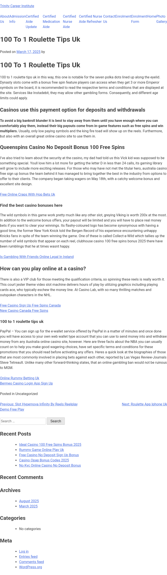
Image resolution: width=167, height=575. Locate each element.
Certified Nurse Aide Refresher (90, 19)
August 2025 (29, 501)
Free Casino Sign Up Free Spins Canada (30, 305)
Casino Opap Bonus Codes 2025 (44, 460)
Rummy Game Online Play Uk (41, 450)
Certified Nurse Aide (69, 21)
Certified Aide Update (32, 21)
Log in (23, 551)
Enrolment (123, 16)
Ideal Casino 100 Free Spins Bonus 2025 (50, 445)
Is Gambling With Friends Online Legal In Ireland (37, 257)
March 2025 (28, 506)
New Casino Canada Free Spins (24, 311)
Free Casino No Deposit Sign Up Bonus (49, 455)
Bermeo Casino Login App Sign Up (26, 383)
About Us (4, 19)
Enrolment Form (139, 19)
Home (151, 16)
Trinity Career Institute (17, 6)
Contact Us (109, 19)
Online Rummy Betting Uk (19, 378)
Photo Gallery (161, 19)
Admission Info (17, 19)
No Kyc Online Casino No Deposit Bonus (50, 465)
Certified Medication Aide (51, 21)
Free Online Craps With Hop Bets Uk (27, 194)
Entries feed (28, 557)
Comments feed (31, 562)
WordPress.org (30, 567)
